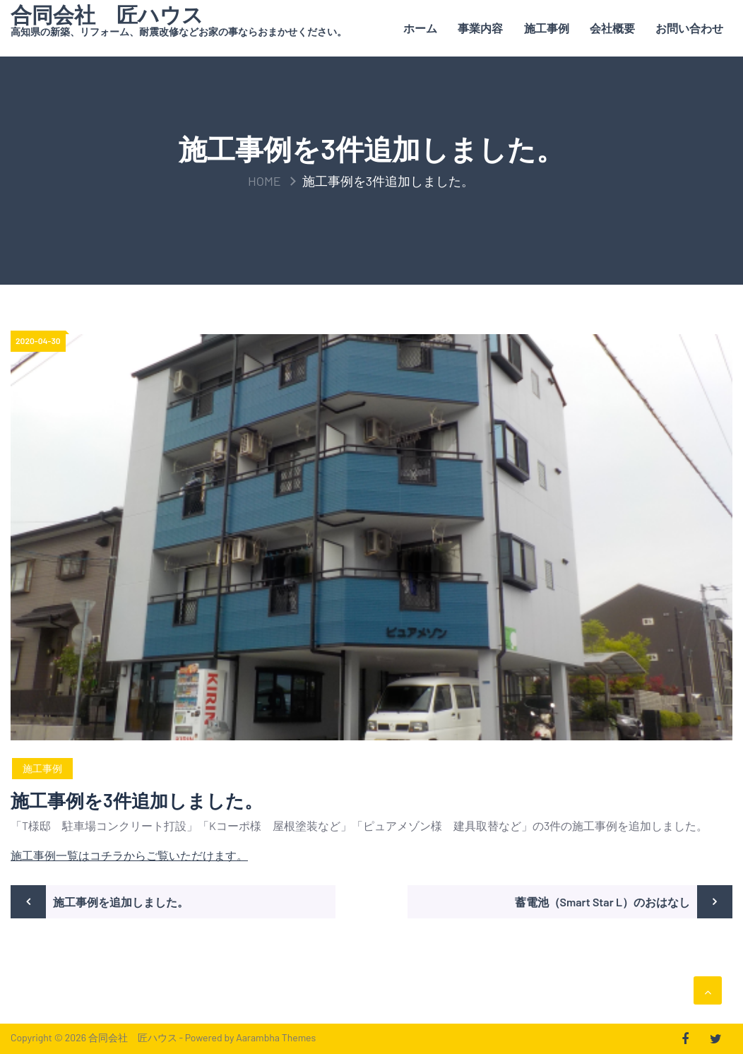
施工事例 (546, 28)
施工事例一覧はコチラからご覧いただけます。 (129, 855)
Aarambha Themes (276, 1037)
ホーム (420, 28)
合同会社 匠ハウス (107, 14)
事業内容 (480, 28)
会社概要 (612, 28)
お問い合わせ (689, 28)
